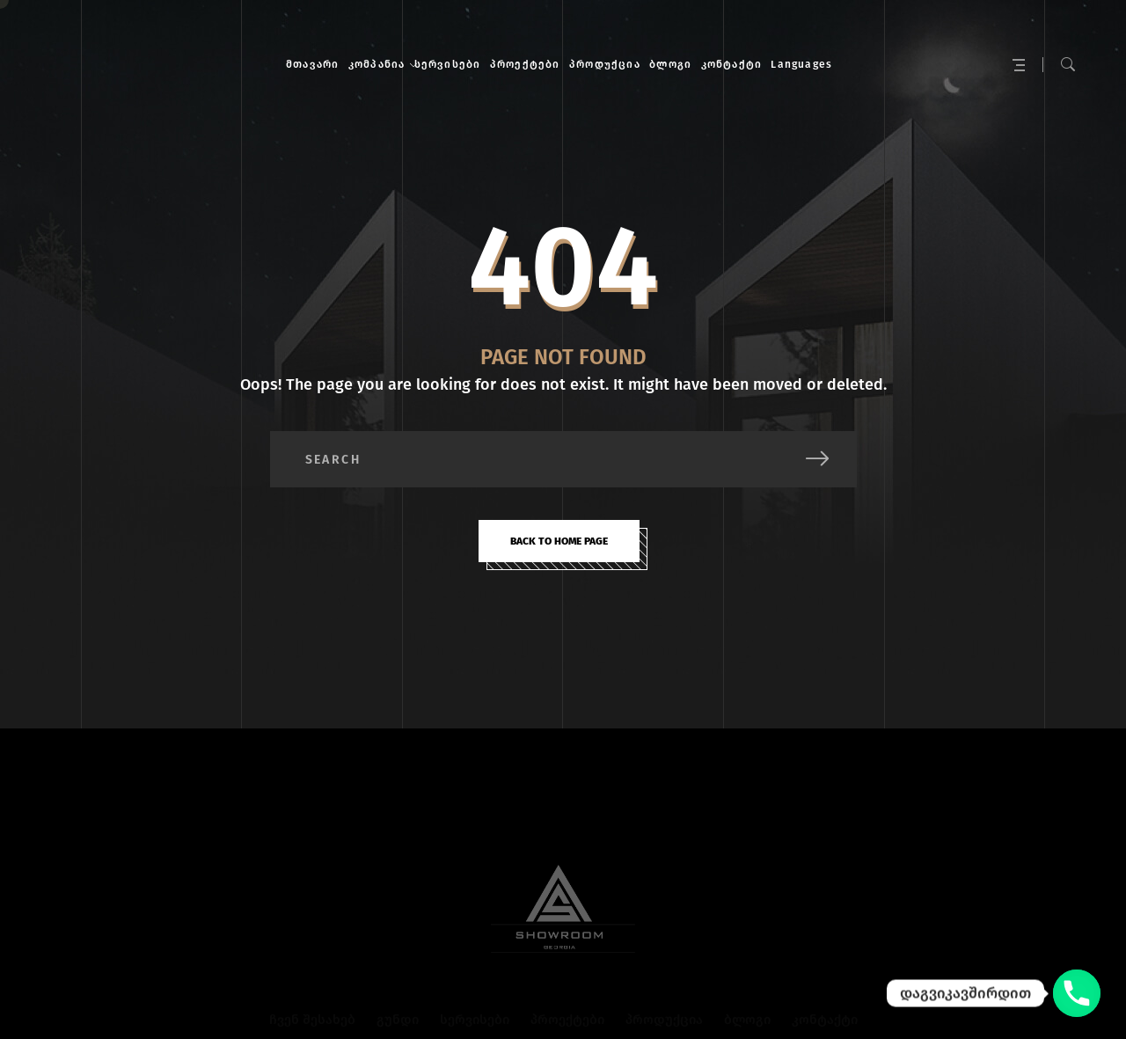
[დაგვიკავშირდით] (1076, 993)
